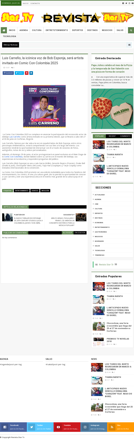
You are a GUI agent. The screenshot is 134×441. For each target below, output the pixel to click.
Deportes (77, 30)
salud (97, 246)
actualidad (100, 195)
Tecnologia (9, 36)
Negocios (107, 30)
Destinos (92, 30)
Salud (120, 30)
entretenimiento (21, 191)
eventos (35, 191)
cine (96, 204)
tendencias (99, 255)
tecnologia (100, 250)
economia (99, 223)
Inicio (26, 3)
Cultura (36, 30)
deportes (99, 213)
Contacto (35, 3)
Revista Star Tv (106, 264)
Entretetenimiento (57, 30)
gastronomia (101, 232)
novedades (99, 241)
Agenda (24, 30)
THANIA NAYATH (115, 155)
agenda (98, 199)
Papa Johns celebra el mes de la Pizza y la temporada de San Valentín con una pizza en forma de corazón (111, 68)
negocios (99, 236)
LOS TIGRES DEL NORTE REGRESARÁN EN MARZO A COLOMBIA (119, 144)
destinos (98, 218)
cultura (98, 209)
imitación (45, 191)
